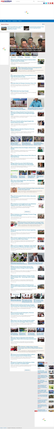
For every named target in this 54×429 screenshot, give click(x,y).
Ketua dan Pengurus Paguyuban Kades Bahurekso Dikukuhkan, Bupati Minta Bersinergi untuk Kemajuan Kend (24, 339)
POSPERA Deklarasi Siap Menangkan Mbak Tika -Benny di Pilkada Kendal (14, 334)
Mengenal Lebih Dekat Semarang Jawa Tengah (13, 57)
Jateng (4, 20)
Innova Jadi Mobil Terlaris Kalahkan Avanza (27, 57)
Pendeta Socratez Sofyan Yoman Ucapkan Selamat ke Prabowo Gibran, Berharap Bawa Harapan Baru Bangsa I (35, 263)
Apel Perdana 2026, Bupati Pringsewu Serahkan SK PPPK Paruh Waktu (22, 177)
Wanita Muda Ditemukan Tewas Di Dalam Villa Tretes (42, 366)
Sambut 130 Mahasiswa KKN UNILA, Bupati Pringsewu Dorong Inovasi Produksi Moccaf (16, 144)
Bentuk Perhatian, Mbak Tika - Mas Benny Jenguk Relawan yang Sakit (38, 300)
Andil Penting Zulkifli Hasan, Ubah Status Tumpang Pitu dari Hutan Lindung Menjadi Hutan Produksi (15, 28)
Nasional (9, 20)
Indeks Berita (27, 211)
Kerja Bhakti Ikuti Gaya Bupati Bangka (20, 91)
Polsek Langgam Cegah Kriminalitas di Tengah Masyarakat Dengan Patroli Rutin (43, 392)
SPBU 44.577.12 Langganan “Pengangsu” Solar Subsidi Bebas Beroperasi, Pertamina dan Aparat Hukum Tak (23, 246)
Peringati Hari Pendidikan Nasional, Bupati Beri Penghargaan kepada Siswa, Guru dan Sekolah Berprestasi (42, 402)
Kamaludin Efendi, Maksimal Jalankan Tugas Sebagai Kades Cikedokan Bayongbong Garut (42, 372)
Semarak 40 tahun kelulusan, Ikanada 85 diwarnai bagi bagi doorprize (38, 27)
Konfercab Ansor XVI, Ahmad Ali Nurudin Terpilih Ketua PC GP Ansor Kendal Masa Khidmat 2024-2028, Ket (23, 335)
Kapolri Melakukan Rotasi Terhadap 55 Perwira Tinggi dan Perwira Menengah (26, 49)
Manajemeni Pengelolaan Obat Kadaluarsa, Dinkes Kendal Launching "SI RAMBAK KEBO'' (22, 363)
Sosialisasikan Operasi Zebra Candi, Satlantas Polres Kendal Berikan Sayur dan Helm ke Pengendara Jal (19, 263)
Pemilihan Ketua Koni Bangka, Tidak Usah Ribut (40, 176)
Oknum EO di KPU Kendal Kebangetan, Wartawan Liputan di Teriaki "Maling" (22, 313)
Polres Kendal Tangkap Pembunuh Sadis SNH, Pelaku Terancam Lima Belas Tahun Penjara (23, 238)
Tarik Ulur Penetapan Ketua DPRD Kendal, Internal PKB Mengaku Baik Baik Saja (31, 334)
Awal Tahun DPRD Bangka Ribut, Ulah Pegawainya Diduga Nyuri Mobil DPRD (23, 181)
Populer (20, 20)
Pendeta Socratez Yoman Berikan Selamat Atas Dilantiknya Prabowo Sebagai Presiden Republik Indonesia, (22, 268)
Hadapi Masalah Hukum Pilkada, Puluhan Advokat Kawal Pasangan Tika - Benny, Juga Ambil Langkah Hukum (23, 277)
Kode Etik (5, 427)
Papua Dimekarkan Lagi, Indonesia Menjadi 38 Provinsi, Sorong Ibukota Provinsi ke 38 (42, 387)
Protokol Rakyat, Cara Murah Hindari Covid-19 (20, 57)
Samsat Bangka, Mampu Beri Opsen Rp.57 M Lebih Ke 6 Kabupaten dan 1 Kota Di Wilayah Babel (36, 109)
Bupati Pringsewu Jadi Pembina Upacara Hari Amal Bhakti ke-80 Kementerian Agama (31, 177)
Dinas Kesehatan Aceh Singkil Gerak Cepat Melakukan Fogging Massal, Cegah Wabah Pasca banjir (23, 204)
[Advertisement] (4, 49)
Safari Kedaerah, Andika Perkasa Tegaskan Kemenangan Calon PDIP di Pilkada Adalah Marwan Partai (30, 348)
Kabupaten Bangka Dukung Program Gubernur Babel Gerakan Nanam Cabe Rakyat (23, 60)
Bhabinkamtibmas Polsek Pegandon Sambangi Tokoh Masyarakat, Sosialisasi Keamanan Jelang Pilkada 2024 (31, 223)
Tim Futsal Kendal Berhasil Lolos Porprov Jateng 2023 (42, 396)
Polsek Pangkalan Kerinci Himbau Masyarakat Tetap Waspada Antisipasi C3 (43, 376)
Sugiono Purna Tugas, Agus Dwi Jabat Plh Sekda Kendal (16, 300)
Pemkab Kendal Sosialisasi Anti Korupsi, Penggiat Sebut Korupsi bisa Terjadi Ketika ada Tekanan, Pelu (23, 305)
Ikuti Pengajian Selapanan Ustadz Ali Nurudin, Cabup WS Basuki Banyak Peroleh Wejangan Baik (27, 301)
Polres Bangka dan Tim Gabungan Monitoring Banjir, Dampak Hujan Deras (27, 143)
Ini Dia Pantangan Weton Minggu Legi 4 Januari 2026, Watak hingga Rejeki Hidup (14, 177)
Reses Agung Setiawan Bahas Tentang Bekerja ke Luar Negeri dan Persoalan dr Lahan (23, 76)
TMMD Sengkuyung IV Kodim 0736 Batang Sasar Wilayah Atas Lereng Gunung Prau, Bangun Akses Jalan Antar (24, 286)
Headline (13, 45)
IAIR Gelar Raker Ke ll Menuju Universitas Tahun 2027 (23, 83)
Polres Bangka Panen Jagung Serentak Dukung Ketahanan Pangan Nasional (38, 144)
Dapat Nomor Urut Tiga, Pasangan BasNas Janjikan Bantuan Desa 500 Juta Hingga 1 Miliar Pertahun (23, 321)
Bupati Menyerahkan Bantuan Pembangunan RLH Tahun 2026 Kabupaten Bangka (30, 68)
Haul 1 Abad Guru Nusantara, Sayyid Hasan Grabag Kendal (42, 381)
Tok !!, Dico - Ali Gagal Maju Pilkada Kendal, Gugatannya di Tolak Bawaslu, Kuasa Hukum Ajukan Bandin (40, 335)
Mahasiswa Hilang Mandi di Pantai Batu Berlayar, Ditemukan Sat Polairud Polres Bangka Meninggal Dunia (22, 113)
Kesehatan (15, 20)
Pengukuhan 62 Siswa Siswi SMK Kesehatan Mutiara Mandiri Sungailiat (18, 109)
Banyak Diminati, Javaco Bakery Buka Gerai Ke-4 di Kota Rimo (42, 405)
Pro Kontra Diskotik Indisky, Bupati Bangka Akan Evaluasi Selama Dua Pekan (22, 122)
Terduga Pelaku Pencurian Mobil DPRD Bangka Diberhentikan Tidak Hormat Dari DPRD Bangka (22, 164)
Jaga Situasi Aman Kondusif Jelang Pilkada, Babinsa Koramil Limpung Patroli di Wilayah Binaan (23, 355)
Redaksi (1, 427)
